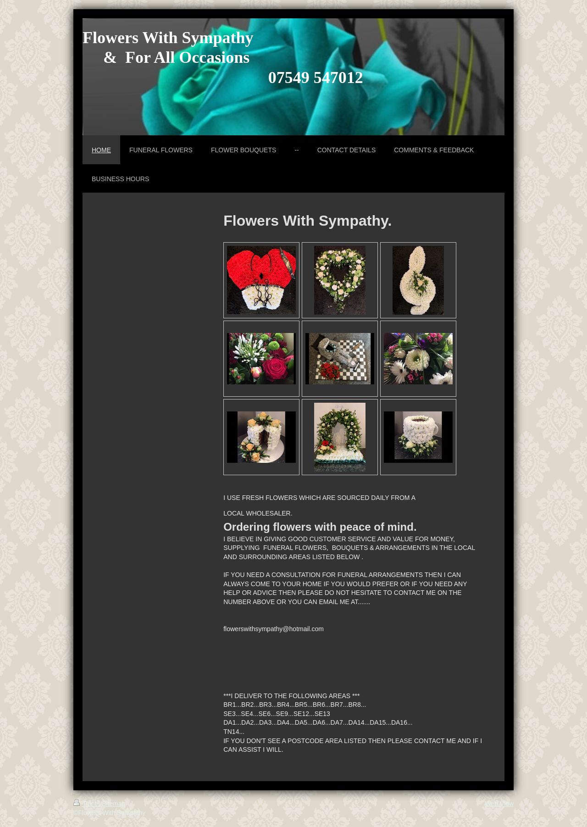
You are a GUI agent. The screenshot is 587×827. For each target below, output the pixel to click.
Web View (499, 803)
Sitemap (113, 803)
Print (86, 803)
